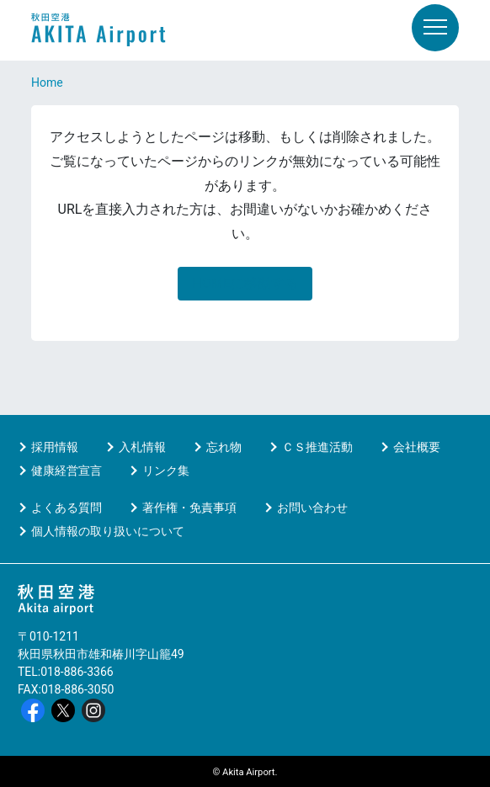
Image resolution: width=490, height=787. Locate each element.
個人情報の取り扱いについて (107, 531)
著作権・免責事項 (189, 507)
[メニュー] (435, 27)
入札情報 (142, 447)
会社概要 (416, 447)
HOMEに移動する (244, 283)
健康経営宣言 (66, 470)
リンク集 (165, 470)
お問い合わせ (312, 507)
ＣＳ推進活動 (317, 447)
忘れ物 (224, 447)
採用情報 (54, 447)
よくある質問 (66, 507)
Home (47, 82)
